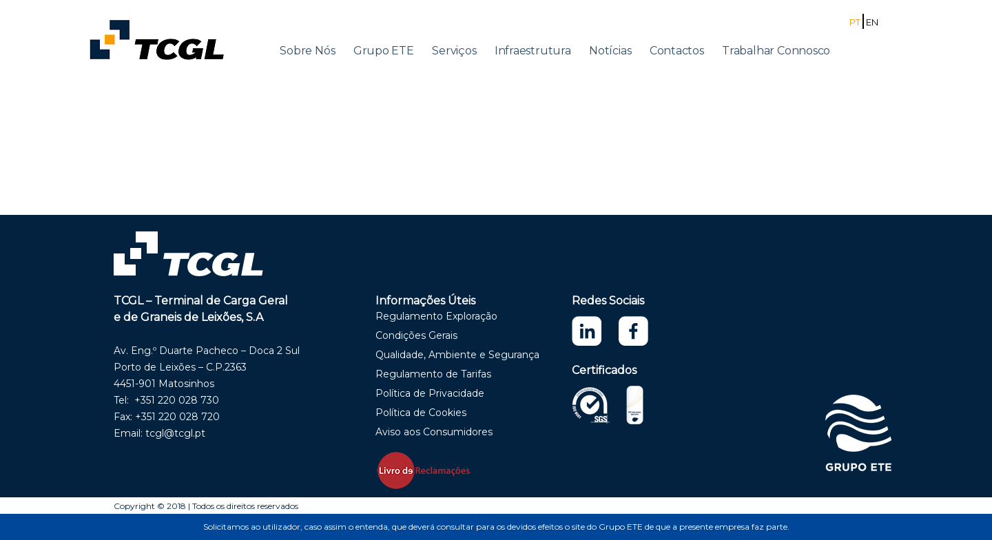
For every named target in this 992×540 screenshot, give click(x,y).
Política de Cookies (420, 412)
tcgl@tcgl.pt (175, 433)
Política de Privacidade (429, 393)
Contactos (677, 50)
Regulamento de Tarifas (433, 374)
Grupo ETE (383, 50)
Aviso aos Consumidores (434, 432)
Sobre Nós (307, 50)
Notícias (610, 50)
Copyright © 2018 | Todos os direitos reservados (206, 506)
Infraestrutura (533, 50)
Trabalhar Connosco (776, 50)
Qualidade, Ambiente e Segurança (457, 355)
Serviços (454, 50)
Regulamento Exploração (436, 316)
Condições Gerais (416, 335)
